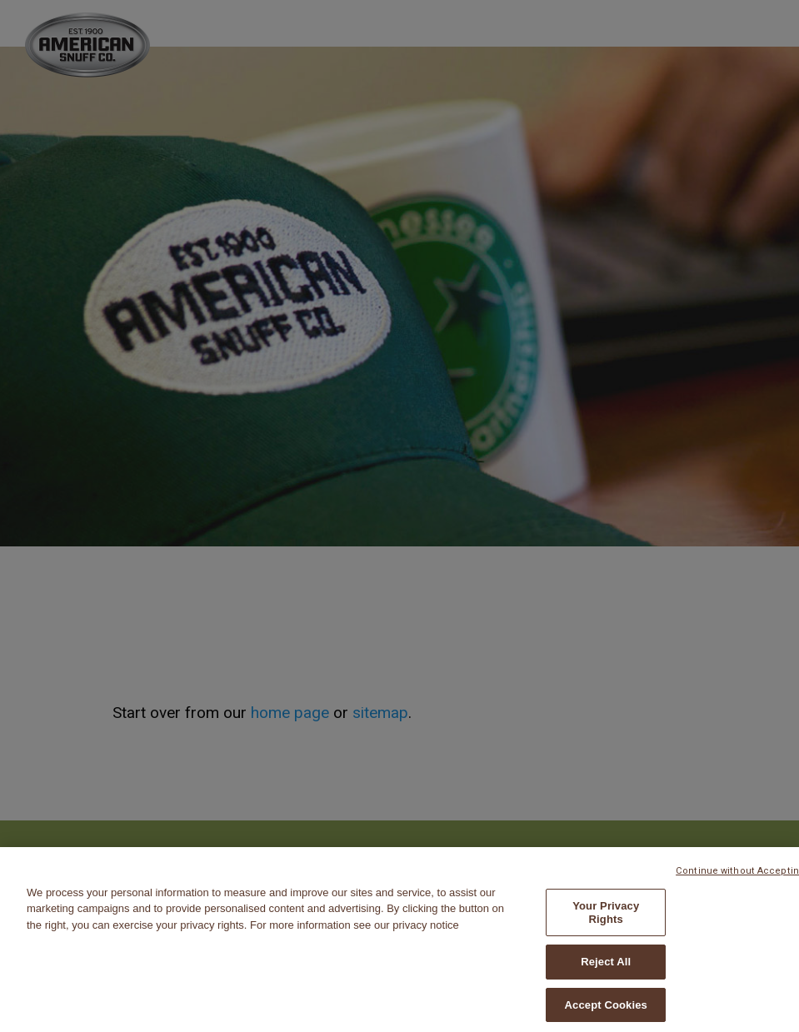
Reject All (606, 966)
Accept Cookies (606, 1010)
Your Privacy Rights (605, 917)
